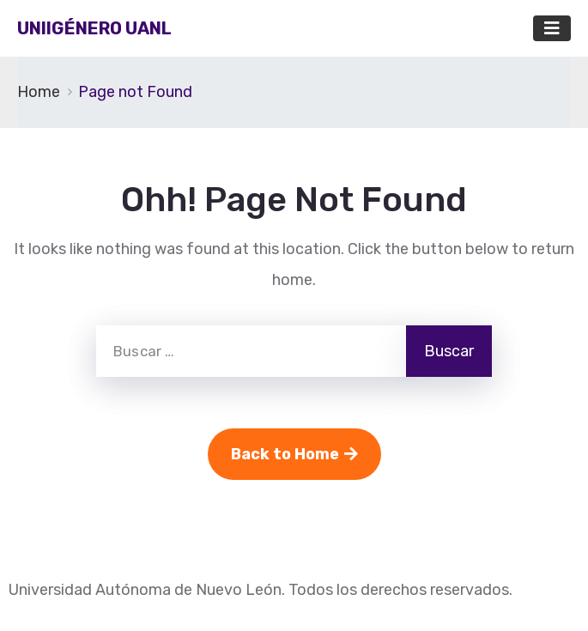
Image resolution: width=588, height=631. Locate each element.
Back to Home (294, 454)
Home (38, 91)
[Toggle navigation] (552, 28)
